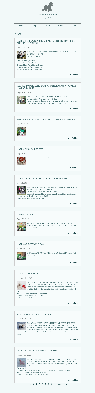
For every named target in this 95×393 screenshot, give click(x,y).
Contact (74, 25)
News (21, 25)
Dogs (34, 25)
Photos (47, 25)
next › (60, 384)
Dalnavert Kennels (47, 14)
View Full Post (73, 75)
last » (66, 384)
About (61, 25)
